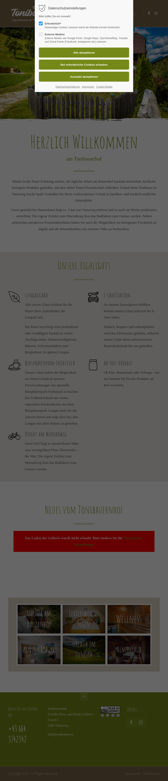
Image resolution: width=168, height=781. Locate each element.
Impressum (88, 86)
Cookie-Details (104, 86)
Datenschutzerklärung (68, 86)
